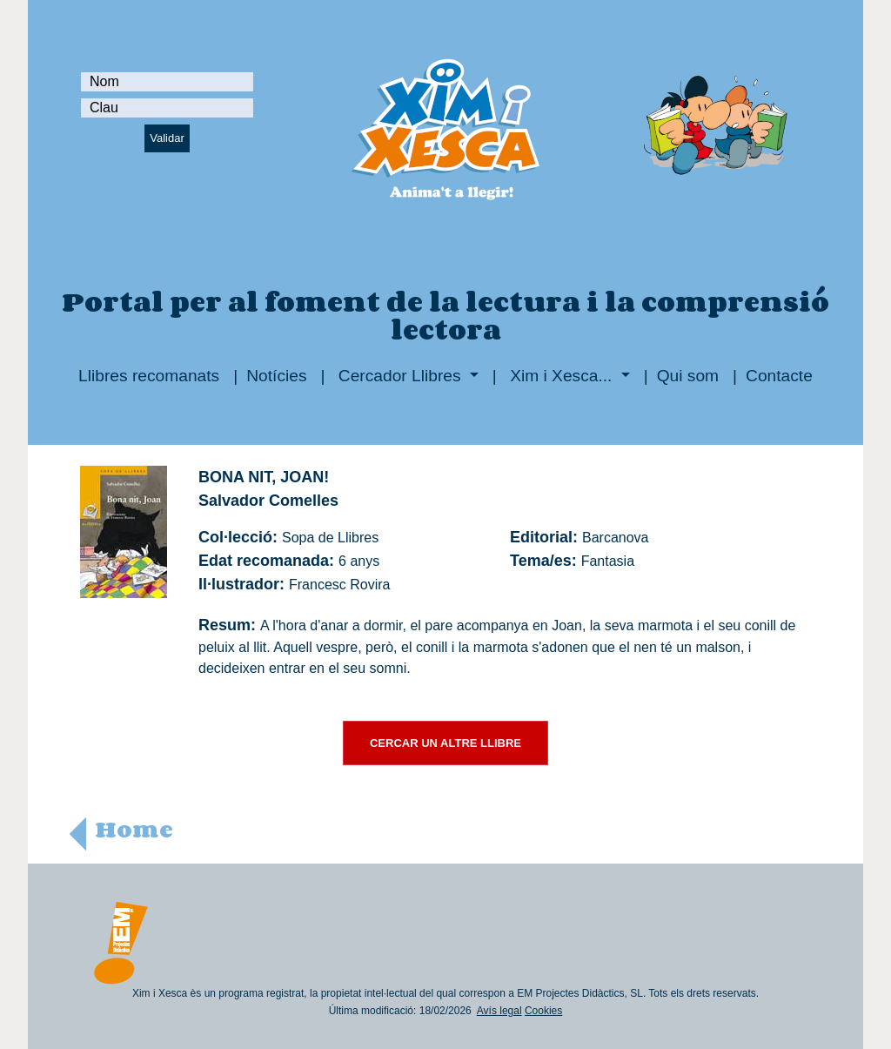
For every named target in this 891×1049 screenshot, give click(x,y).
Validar (167, 138)
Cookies (543, 1011)
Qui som (688, 375)
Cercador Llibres (400, 375)
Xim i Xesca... (561, 375)
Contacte (779, 375)
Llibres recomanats (148, 375)
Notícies (276, 375)
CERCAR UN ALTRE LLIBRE (445, 743)
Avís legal (499, 1011)
